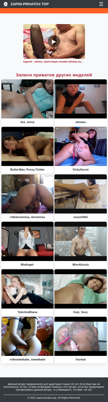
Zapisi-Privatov (30, 4)
